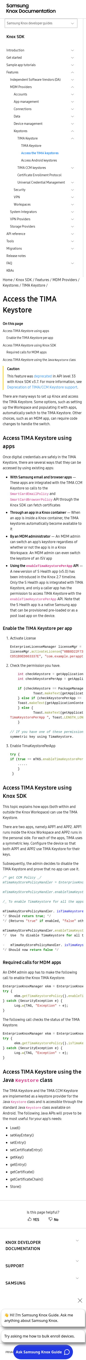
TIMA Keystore (31, 145)
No (53, 1219)
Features (42, 279)
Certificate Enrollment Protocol (39, 175)
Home (7, 279)
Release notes (16, 256)
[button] (40, 1240)
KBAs (10, 270)
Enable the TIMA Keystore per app (29, 337)
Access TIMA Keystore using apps (26, 331)
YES (33, 1219)
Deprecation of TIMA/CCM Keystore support (42, 387)
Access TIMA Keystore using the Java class (39, 359)
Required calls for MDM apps (26, 352)
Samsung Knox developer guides (29, 23)
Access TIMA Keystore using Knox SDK (29, 345)
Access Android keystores (39, 160)
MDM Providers (65, 279)
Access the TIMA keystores (39, 153)
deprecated (43, 376)
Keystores (11, 285)
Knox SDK (24, 279)
